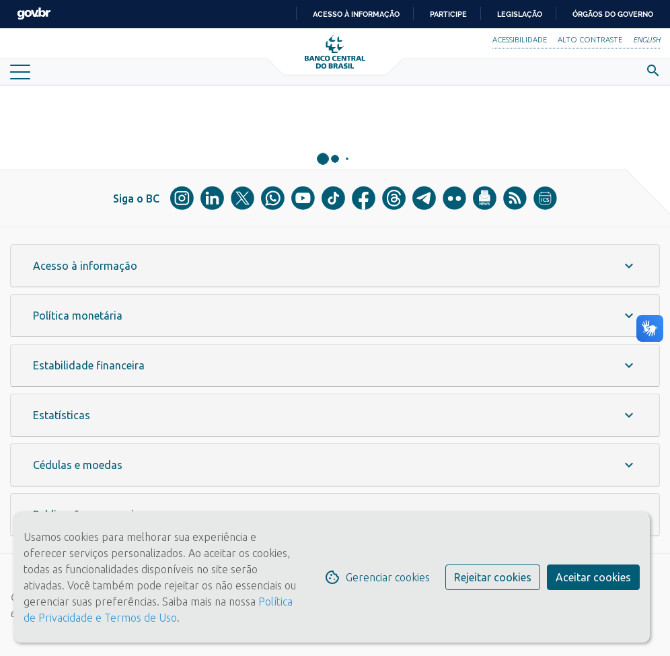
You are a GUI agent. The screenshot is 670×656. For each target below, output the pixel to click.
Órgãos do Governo (612, 14)
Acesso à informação (356, 14)
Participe (448, 14)
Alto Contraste (590, 40)
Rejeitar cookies (492, 577)
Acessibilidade (519, 40)
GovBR (33, 13)
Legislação (519, 14)
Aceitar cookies (593, 577)
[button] (335, 266)
